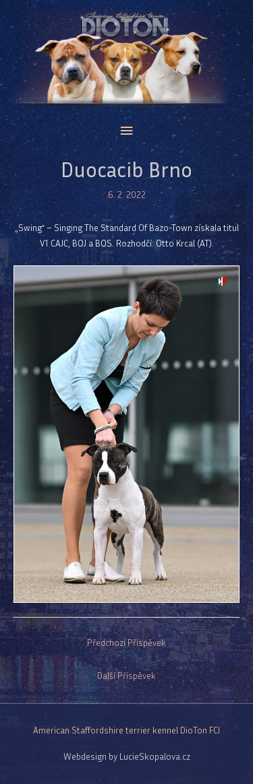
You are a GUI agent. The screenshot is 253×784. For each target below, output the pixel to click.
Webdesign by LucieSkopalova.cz (126, 756)
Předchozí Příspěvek (126, 642)
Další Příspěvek (126, 675)
